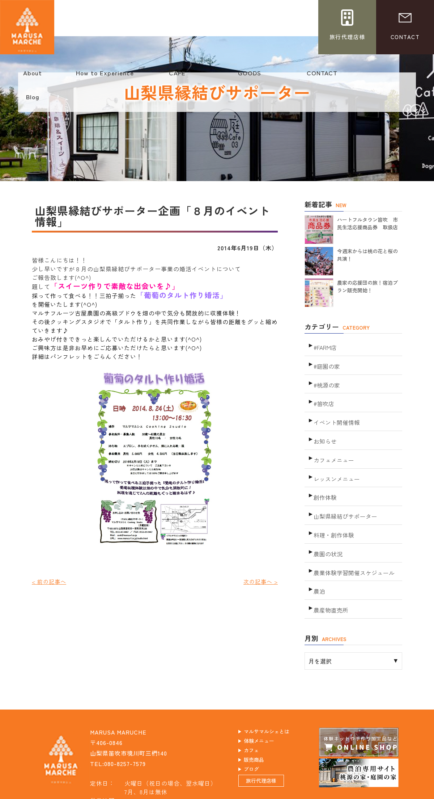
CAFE (177, 76)
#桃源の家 (326, 377)
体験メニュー (267, 706)
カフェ (258, 716)
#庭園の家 (326, 361)
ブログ (258, 737)
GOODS (249, 76)
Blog (32, 100)
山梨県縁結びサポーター (343, 491)
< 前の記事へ (50, 581)
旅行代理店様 (269, 753)
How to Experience (105, 76)
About (32, 76)
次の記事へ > (259, 581)
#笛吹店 (323, 394)
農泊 (319, 557)
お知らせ (324, 426)
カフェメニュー (333, 443)
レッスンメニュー (335, 459)
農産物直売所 (330, 573)
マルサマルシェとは (277, 695)
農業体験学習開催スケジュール (352, 540)
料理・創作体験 (333, 508)
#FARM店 (325, 345)
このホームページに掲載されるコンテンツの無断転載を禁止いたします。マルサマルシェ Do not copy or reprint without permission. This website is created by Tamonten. (217, 792)
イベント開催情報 (335, 410)
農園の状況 (327, 524)
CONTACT (322, 76)
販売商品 (261, 727)
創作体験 (324, 475)
